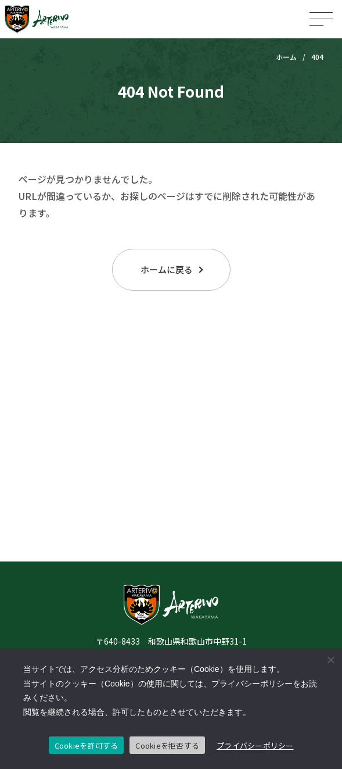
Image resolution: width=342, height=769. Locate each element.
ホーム (286, 57)
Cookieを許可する (86, 745)
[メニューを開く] (321, 19)
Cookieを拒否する (167, 745)
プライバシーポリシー (255, 745)
